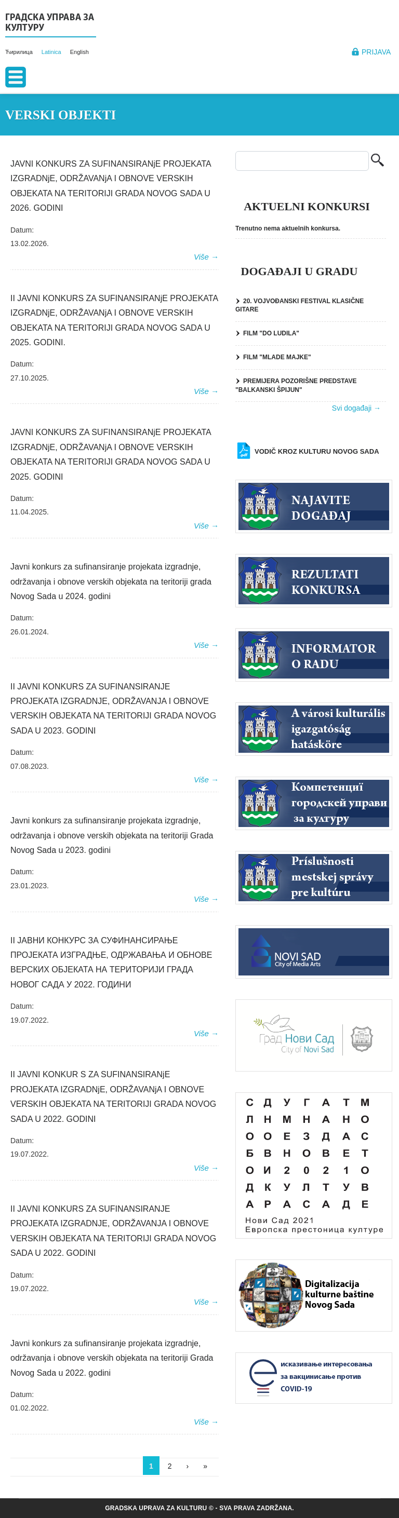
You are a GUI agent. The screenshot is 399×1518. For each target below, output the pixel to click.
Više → (206, 256)
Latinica (51, 52)
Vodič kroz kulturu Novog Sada (317, 451)
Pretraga (377, 161)
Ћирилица (19, 52)
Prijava (376, 52)
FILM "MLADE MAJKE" (277, 357)
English (79, 52)
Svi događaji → (356, 408)
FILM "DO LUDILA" (271, 333)
